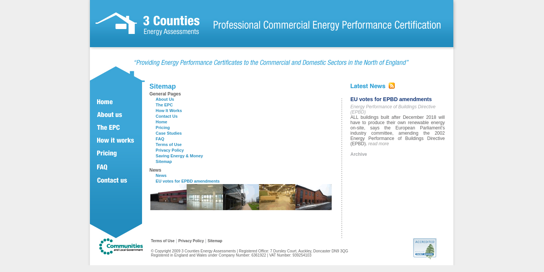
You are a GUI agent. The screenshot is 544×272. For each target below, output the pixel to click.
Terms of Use (169, 144)
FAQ (160, 139)
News (161, 175)
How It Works (169, 110)
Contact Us (167, 116)
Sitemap (164, 161)
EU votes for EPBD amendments (187, 181)
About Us (165, 99)
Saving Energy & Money (179, 156)
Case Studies (169, 133)
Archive (359, 154)
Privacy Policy (170, 150)
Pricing (163, 127)
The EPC (164, 105)
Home (161, 122)
